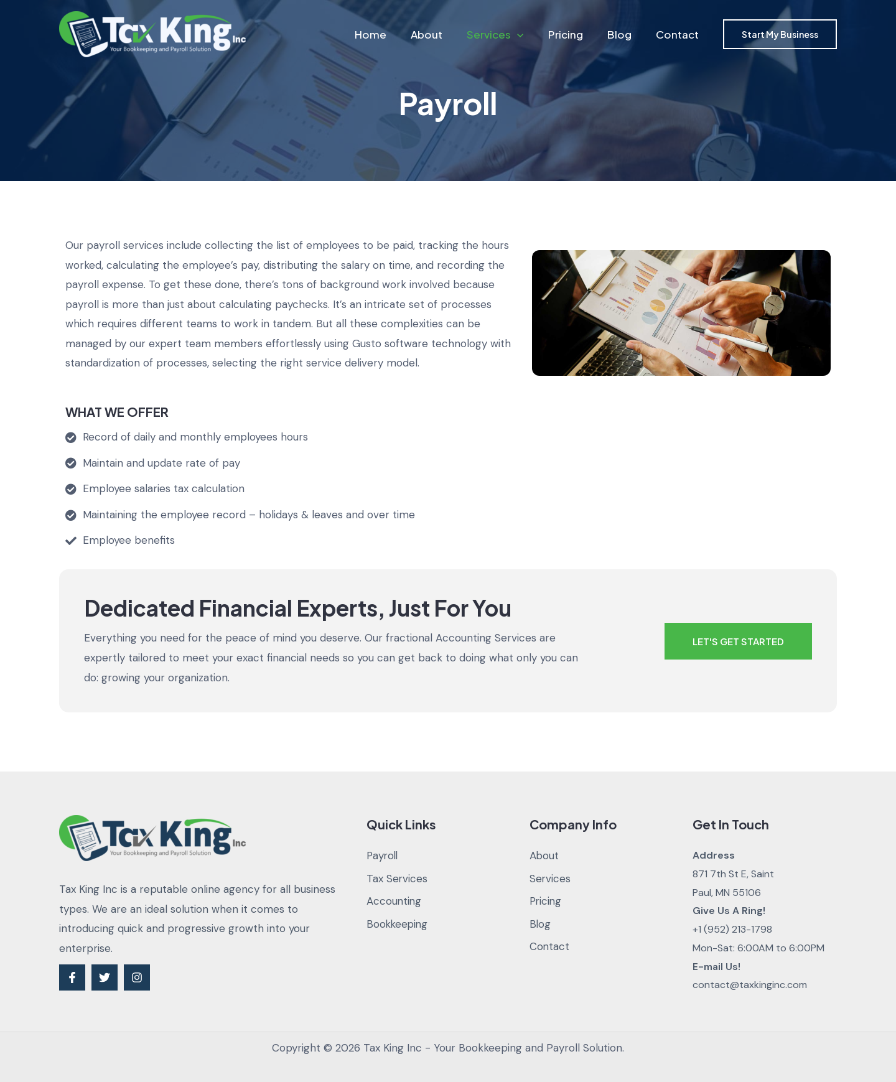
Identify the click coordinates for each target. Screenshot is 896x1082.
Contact (678, 34)
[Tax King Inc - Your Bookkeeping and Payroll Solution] (152, 33)
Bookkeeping (398, 924)
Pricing (573, 34)
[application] (528, 34)
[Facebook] (72, 977)
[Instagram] (137, 977)
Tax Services (397, 878)
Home (388, 34)
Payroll (383, 855)
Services (506, 34)
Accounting (394, 901)
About (441, 34)
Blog (624, 34)
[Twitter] (104, 977)
